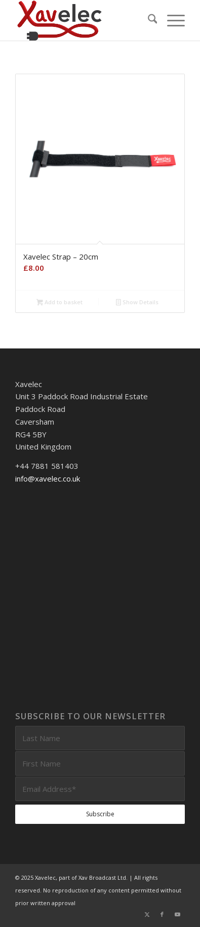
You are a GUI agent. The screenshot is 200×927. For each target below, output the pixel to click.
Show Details (137, 302)
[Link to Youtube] (177, 914)
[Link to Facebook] (162, 914)
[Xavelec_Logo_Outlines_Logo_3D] (83, 20)
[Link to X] (146, 914)
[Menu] (171, 20)
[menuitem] (147, 20)
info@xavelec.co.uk (47, 478)
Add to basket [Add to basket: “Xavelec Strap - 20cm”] (59, 302)
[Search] (147, 20)
